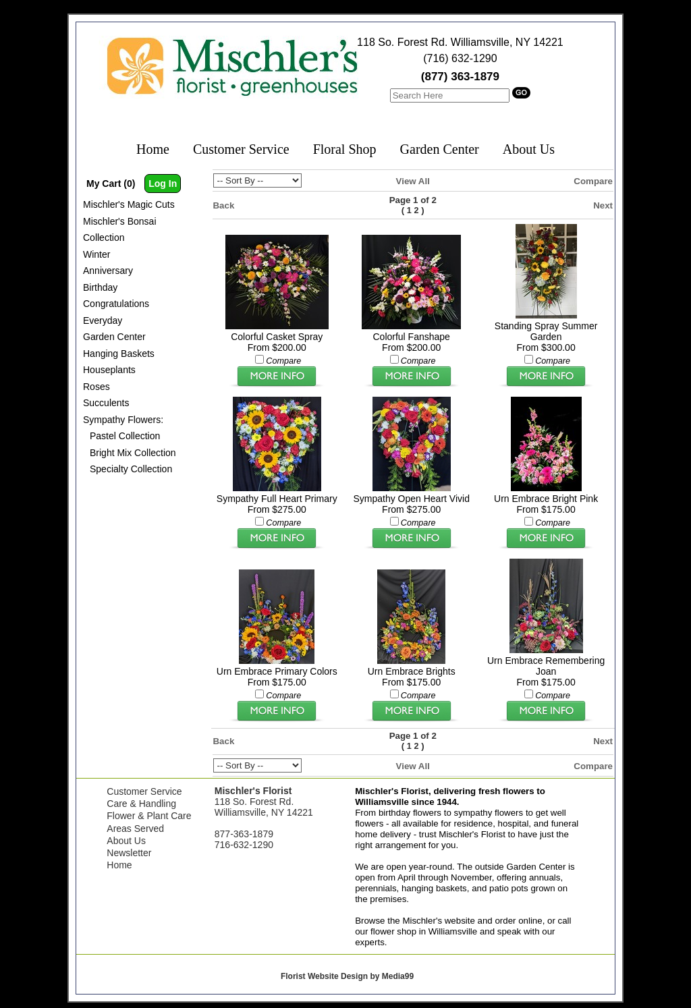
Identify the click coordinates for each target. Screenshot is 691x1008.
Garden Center (439, 149)
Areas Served (135, 828)
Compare (593, 181)
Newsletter (129, 852)
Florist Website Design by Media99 (347, 976)
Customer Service (241, 149)
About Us (529, 149)
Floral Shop (345, 149)
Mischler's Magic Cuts (129, 204)
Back (224, 205)
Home (152, 149)
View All (413, 181)
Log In (162, 183)
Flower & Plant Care (149, 815)
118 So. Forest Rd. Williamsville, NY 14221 (460, 42)
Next (603, 205)
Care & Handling (141, 803)
